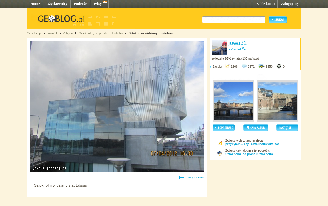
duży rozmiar (195, 177)
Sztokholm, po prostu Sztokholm (101, 33)
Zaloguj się (289, 3)
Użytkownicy (56, 3)
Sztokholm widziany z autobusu (151, 33)
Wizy (97, 3)
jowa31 (52, 33)
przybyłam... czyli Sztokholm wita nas (252, 144)
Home (35, 3)
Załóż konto (265, 3)
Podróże (80, 3)
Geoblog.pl (34, 33)
